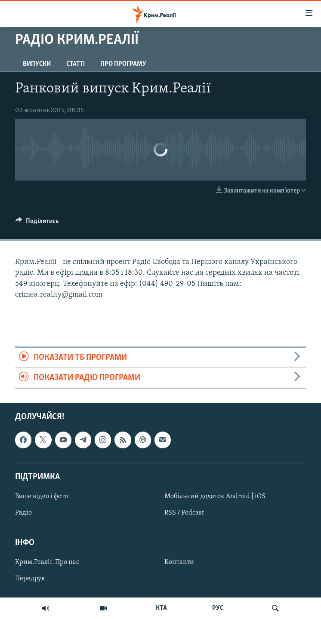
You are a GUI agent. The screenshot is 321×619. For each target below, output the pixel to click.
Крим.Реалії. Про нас (47, 562)
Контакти (179, 562)
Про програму (123, 64)
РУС (218, 608)
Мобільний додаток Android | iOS (214, 496)
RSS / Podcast (184, 512)
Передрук (30, 578)
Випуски (37, 64)
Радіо (23, 512)
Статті (75, 64)
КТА (161, 608)
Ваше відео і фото (41, 496)
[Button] (37, 223)
